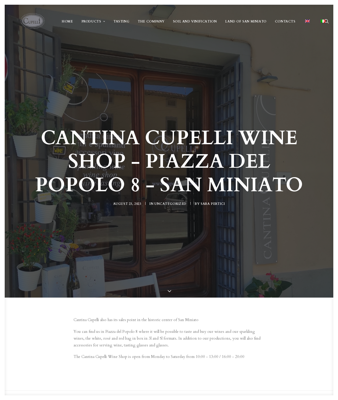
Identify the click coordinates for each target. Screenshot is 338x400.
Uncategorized (170, 202)
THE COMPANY (151, 23)
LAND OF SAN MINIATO (245, 23)
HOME (67, 23)
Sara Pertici (213, 202)
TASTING (121, 23)
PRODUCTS (93, 23)
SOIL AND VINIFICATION (195, 23)
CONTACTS (285, 23)
